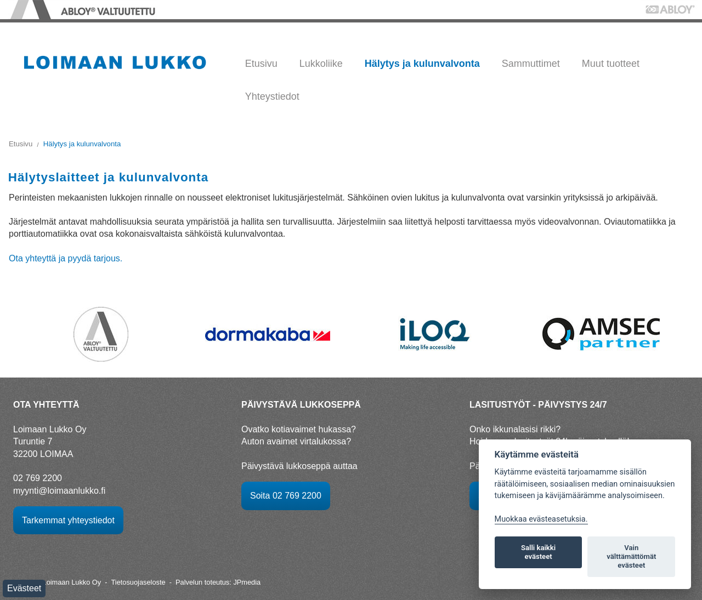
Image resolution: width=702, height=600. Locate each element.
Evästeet (24, 588)
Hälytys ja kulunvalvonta (422, 63)
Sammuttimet (531, 63)
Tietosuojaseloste (138, 582)
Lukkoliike (321, 63)
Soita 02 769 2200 (285, 495)
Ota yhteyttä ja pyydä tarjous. (65, 258)
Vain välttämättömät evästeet (631, 556)
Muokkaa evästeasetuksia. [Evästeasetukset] (541, 519)
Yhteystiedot (272, 96)
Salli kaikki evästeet (538, 552)
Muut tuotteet (610, 63)
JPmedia (247, 582)
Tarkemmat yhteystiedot (68, 520)
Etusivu (261, 63)
